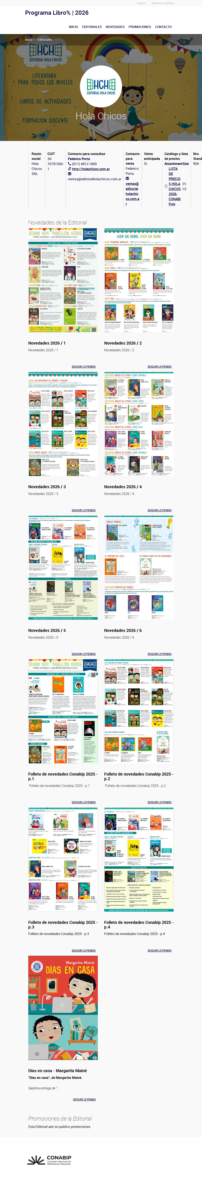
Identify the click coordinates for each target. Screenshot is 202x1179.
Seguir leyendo (84, 367)
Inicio (73, 27)
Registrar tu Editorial (163, 3)
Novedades (115, 27)
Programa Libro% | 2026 (57, 12)
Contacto (163, 27)
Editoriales (92, 27)
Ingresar (141, 3)
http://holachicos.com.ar (91, 169)
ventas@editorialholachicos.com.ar (132, 193)
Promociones (140, 27)
